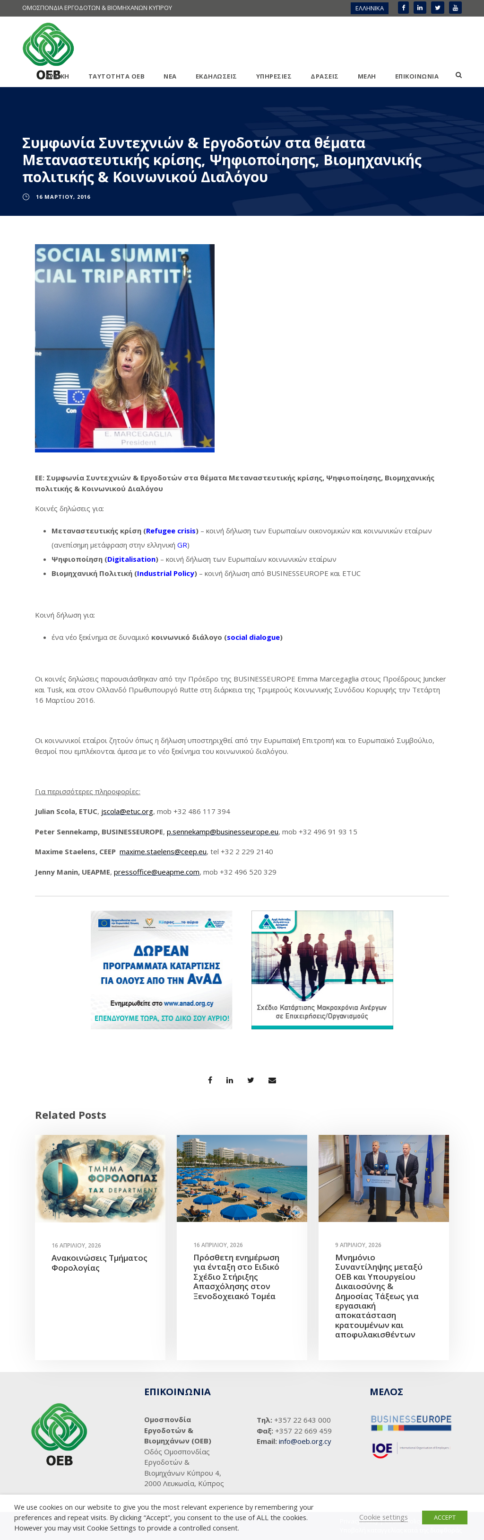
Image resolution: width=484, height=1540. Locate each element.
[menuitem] (370, 8)
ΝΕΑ (170, 76)
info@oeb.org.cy (305, 1441)
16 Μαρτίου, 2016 (63, 196)
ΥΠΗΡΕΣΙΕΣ (274, 76)
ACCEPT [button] (445, 1517)
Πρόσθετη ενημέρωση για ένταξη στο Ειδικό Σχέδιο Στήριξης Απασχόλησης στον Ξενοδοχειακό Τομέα (236, 1276)
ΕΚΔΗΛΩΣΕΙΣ (216, 76)
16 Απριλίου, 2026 (76, 1245)
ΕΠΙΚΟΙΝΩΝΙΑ (417, 76)
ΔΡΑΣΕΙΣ (325, 76)
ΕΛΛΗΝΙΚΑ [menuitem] (369, 8)
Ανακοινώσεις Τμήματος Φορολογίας (99, 1262)
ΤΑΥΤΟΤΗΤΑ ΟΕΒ (116, 76)
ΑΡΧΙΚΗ (57, 76)
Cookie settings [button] (383, 1517)
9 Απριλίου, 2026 (358, 1245)
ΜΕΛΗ (367, 76)
